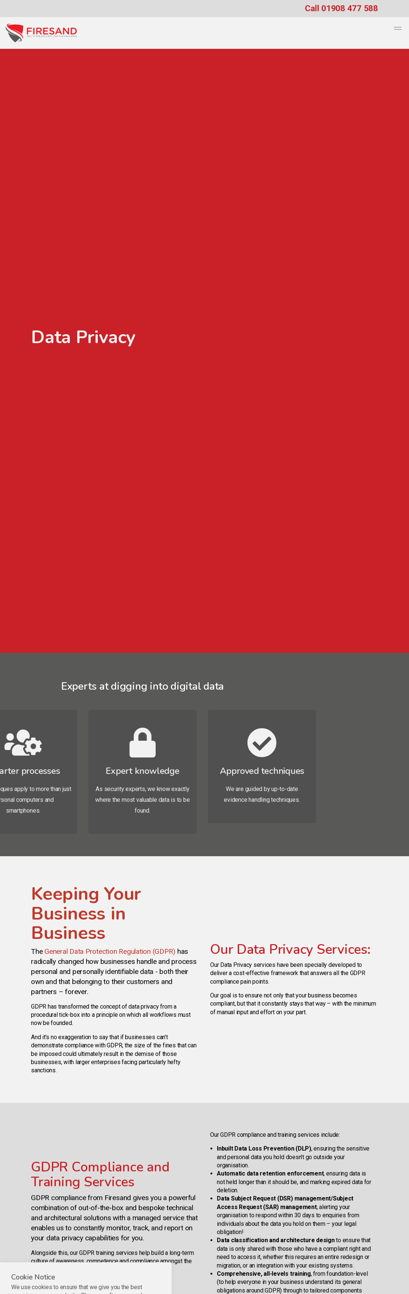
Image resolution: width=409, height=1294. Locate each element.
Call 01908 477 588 (341, 8)
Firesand (41, 33)
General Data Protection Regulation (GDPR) (109, 951)
